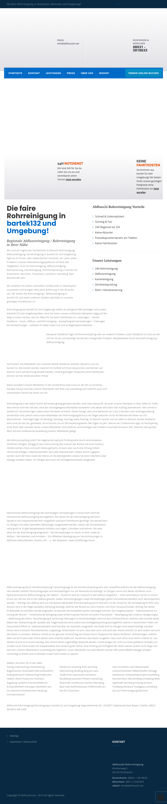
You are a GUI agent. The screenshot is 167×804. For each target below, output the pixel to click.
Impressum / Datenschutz (23, 741)
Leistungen (53, 73)
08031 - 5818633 (140, 48)
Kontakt (34, 73)
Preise (71, 73)
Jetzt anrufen (73, 179)
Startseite (15, 73)
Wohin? (104, 73)
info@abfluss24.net (68, 43)
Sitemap (14, 736)
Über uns (87, 73)
